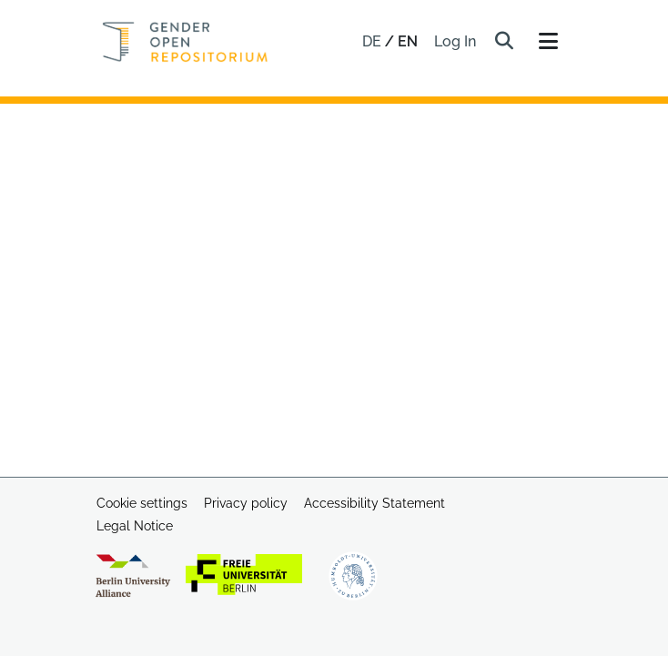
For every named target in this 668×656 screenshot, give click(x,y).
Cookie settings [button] (141, 503)
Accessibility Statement (374, 503)
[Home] (185, 41)
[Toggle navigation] (548, 42)
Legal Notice (134, 526)
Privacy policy (246, 503)
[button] (503, 42)
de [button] (373, 41)
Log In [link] (456, 41)
